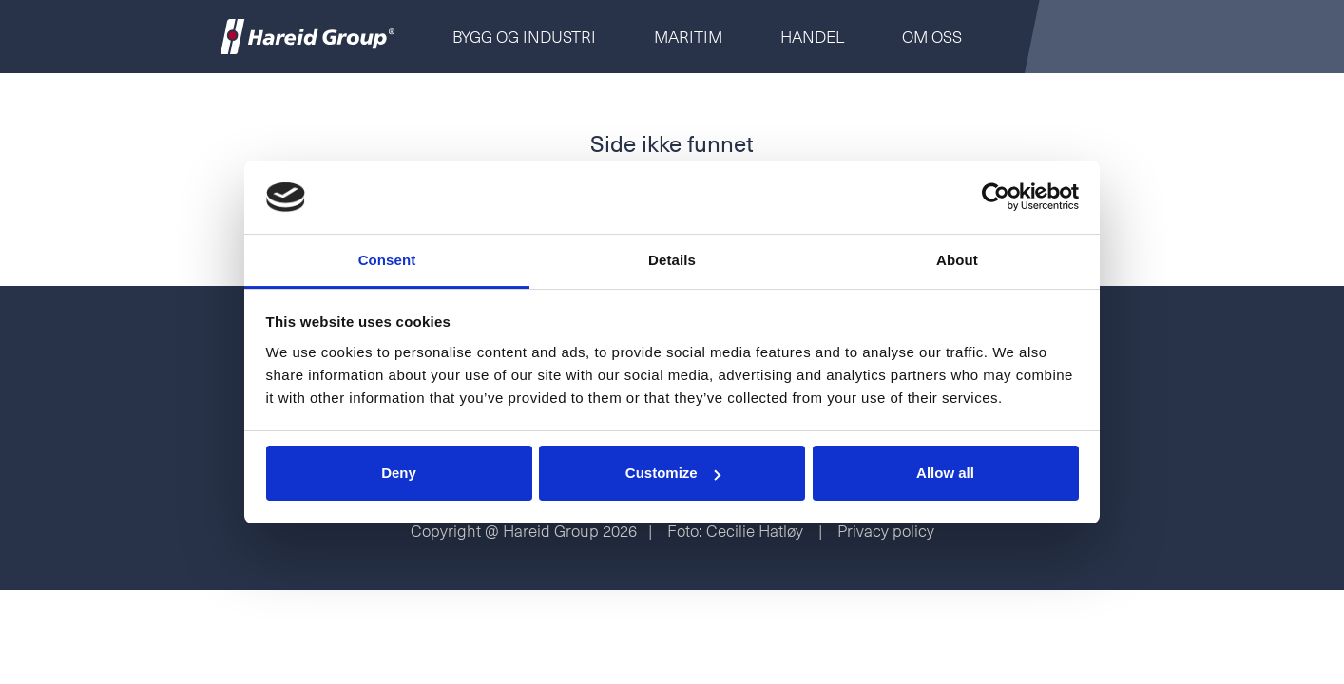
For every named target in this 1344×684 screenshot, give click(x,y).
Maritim (688, 36)
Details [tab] (672, 260)
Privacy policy (885, 530)
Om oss (932, 36)
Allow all (945, 473)
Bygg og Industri (524, 36)
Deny (398, 473)
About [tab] (957, 260)
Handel (812, 36)
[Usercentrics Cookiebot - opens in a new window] (995, 197)
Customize (672, 473)
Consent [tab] (387, 260)
